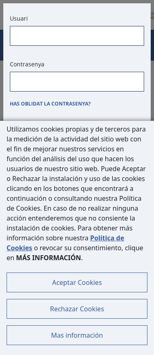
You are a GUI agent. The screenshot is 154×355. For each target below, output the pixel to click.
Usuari (19, 18)
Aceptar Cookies (77, 282)
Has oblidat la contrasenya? (50, 103)
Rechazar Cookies (77, 308)
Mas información (77, 335)
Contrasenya (27, 64)
